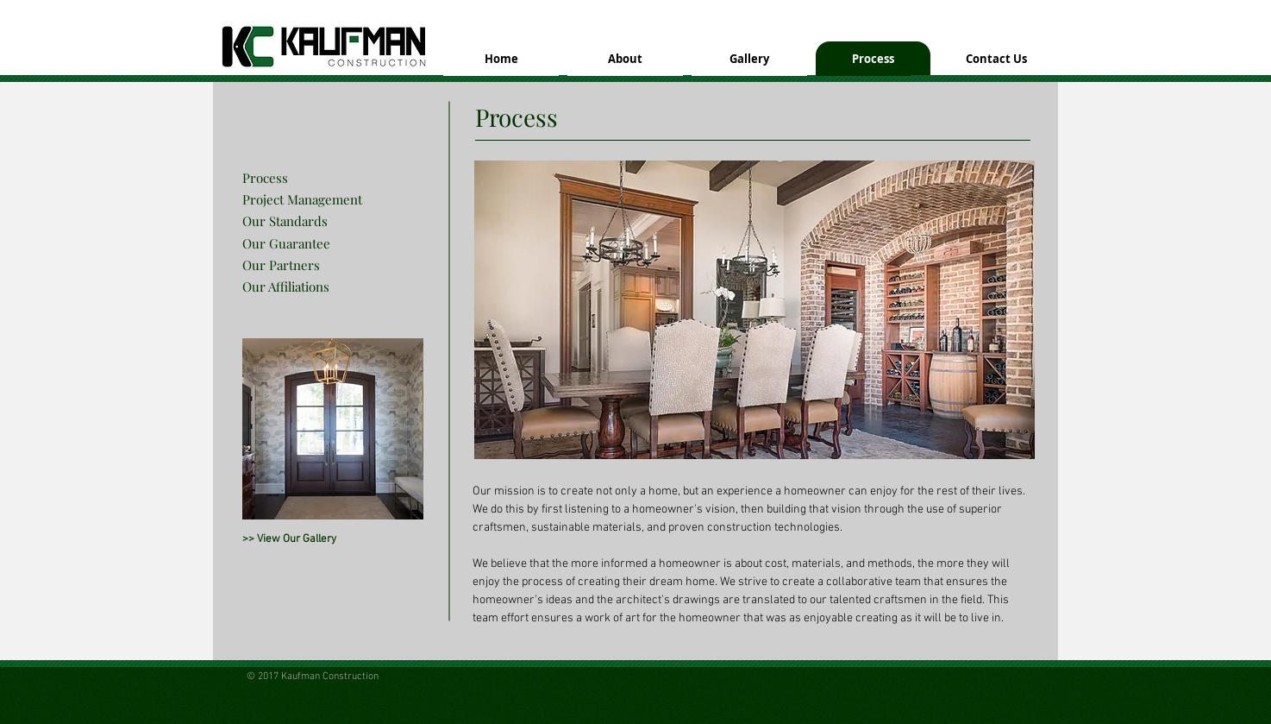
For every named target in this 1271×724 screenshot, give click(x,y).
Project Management (302, 199)
